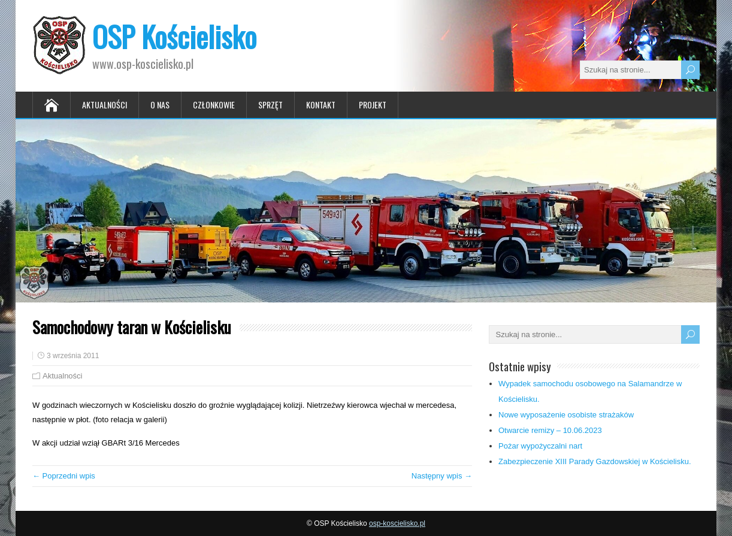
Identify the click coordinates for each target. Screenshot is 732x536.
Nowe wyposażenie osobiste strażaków (566, 414)
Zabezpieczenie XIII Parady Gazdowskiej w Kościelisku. (594, 461)
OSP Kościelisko (174, 36)
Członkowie (214, 104)
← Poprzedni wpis (63, 475)
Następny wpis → (442, 475)
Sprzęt (270, 104)
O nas (160, 104)
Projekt (372, 104)
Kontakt (320, 104)
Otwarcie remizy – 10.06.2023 (550, 430)
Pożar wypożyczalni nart (540, 445)
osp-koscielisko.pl (397, 523)
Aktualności (104, 104)
